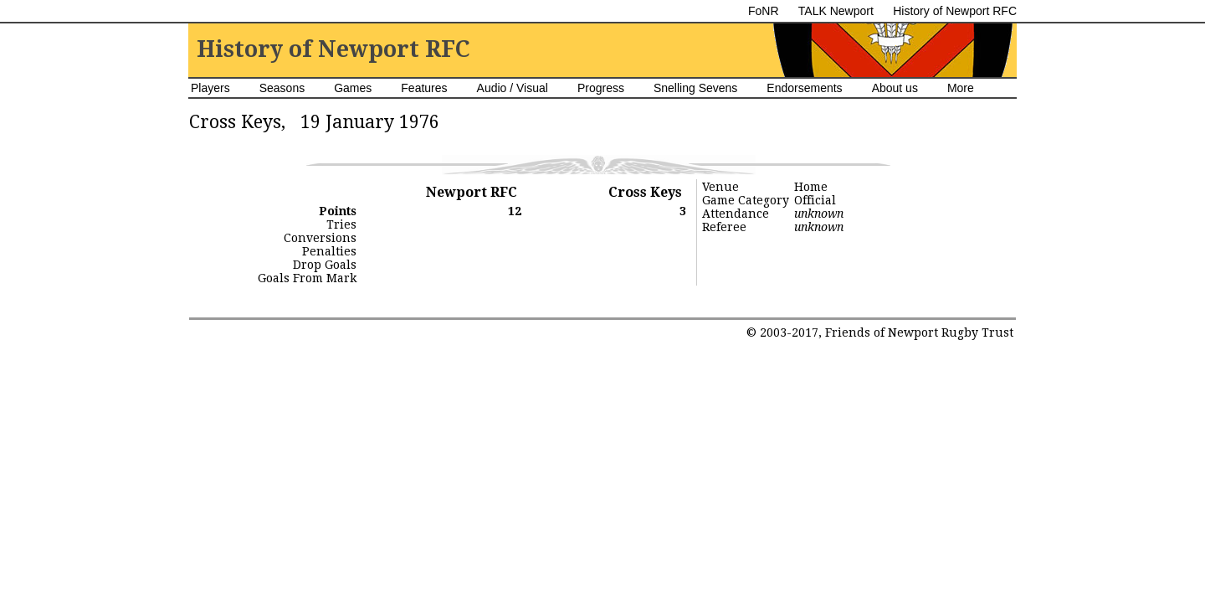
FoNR (763, 11)
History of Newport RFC (955, 11)
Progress (600, 88)
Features (424, 88)
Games (353, 88)
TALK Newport (836, 11)
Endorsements (804, 88)
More (960, 88)
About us (895, 88)
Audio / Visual (512, 88)
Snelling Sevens (695, 88)
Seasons (282, 88)
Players (210, 88)
